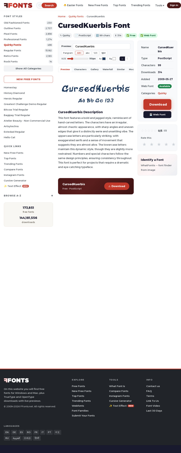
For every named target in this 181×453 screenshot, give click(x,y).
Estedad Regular (14, 131)
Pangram (68, 53)
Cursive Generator (15, 180)
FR (36, 432)
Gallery (95, 69)
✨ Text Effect (16, 186)
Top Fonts (119, 5)
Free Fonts (78, 386)
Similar (121, 69)
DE (14, 432)
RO (28, 432)
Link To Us (152, 400)
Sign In (174, 5)
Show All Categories (28, 68)
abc (88, 53)
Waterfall (108, 69)
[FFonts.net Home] (18, 5)
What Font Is (117, 386)
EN (7, 432)
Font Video (153, 405)
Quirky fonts (76, 16)
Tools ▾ (159, 5)
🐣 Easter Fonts (73, 5)
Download (116, 186)
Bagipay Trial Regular (17, 115)
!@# (103, 53)
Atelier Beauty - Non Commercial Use (27, 120)
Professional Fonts (15, 39)
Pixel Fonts (10, 33)
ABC (79, 53)
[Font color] (104, 59)
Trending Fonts (140, 5)
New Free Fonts (98, 5)
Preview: (66, 46)
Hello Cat (9, 137)
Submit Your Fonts (83, 415)
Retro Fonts (11, 55)
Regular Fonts (12, 50)
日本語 (27, 438)
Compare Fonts (13, 169)
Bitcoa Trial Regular (16, 109)
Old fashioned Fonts (17, 22)
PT (49, 432)
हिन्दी (37, 438)
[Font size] (78, 58)
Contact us (153, 386)
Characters (80, 69)
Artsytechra (11, 126)
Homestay (10, 87)
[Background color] (114, 59)
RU (7, 438)
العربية (16, 438)
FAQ (149, 391)
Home (62, 16)
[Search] (49, 5)
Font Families (80, 410)
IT (43, 432)
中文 (57, 432)
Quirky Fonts (12, 44)
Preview (65, 69)
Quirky (162, 93)
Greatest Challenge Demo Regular (25, 104)
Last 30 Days (154, 410)
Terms (150, 395)
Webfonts (78, 405)
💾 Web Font (157, 114)
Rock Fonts (11, 61)
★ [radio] (144, 144)
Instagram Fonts (14, 174)
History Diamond (14, 92)
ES (21, 432)
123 (95, 53)
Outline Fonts (12, 28)
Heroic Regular (13, 98)
